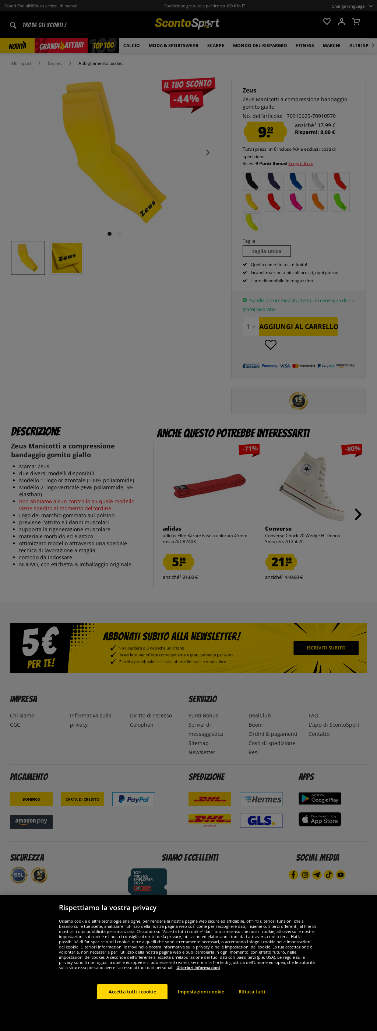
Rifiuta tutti (252, 1007)
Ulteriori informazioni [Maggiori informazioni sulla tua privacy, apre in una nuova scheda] (198, 983)
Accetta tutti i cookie (132, 1007)
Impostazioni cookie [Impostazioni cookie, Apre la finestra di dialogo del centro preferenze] (201, 1007)
